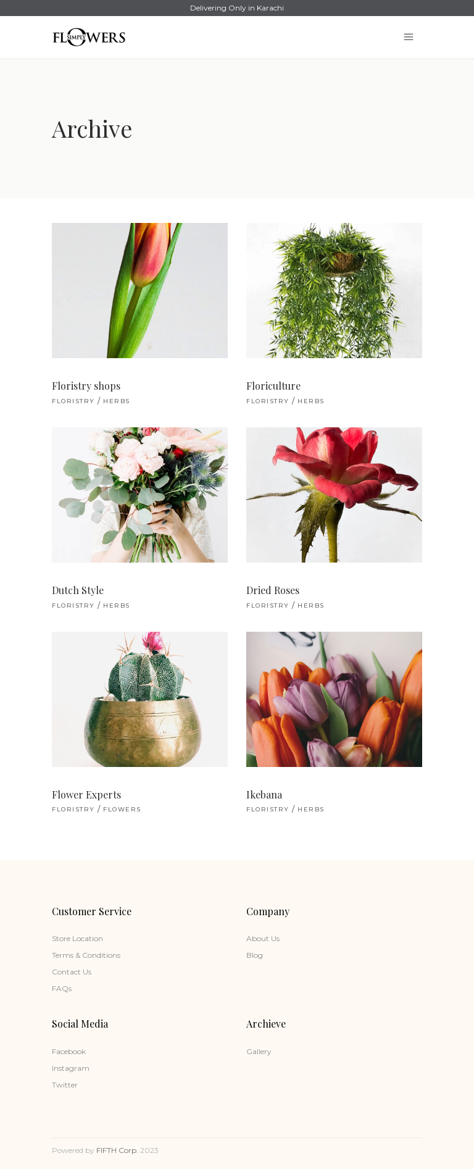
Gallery (259, 1051)
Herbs (116, 401)
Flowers (122, 809)
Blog (254, 955)
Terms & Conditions (86, 955)
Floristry (73, 401)
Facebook (69, 1051)
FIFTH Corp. (117, 1150)
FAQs (62, 988)
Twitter (65, 1084)
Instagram (70, 1068)
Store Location (77, 938)
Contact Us (71, 971)
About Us (263, 938)
